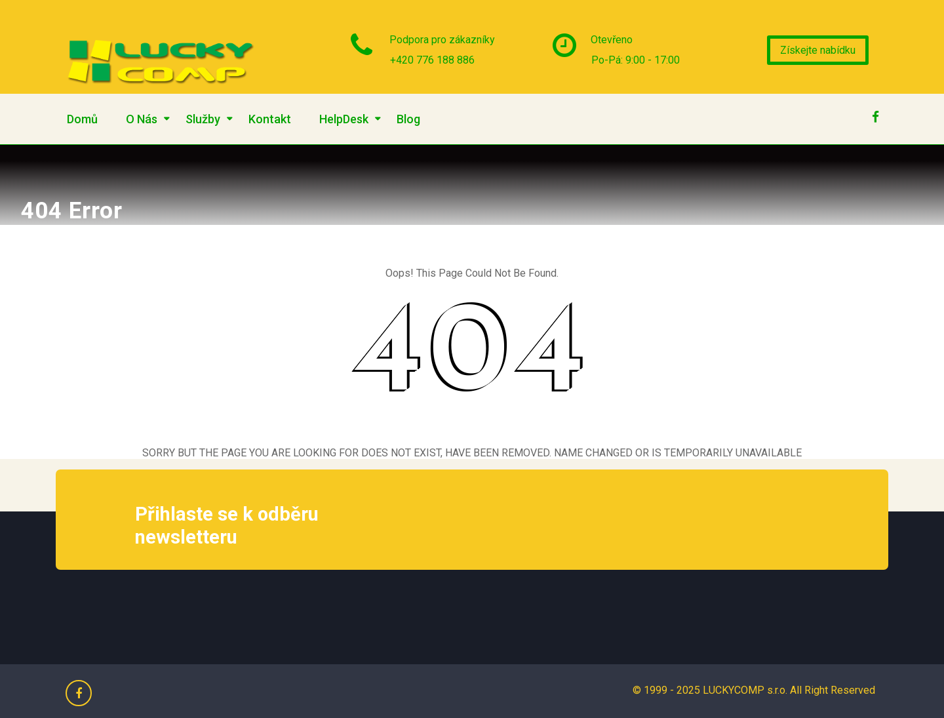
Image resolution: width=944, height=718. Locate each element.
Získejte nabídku (818, 50)
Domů (82, 119)
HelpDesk (343, 119)
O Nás (141, 119)
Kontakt (269, 119)
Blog (408, 119)
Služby (203, 119)
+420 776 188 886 (432, 60)
